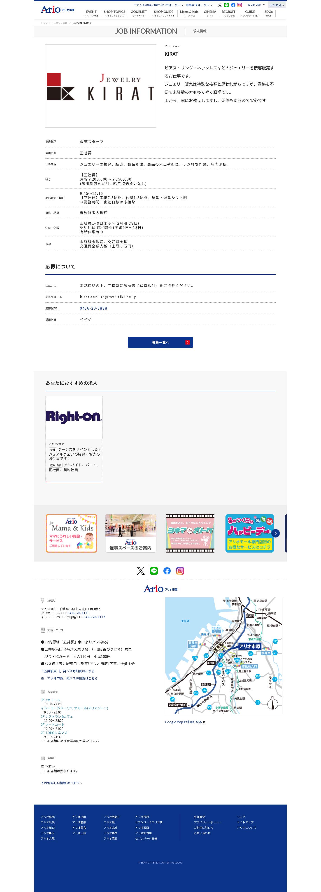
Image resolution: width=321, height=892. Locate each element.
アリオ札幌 (48, 822)
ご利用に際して (203, 827)
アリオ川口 (48, 827)
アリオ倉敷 (79, 822)
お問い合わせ (202, 833)
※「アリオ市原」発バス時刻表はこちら (69, 678)
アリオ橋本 (111, 833)
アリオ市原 (142, 817)
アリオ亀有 (48, 833)
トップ (44, 22)
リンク (241, 817)
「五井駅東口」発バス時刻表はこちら (68, 671)
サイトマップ (245, 822)
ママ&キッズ (189, 13)
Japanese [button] (254, 4)
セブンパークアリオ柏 (149, 822)
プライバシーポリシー (207, 822)
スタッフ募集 (228, 13)
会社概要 (199, 817)
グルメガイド (139, 13)
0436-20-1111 (78, 613)
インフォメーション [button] (250, 13)
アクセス (277, 5)
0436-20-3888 (93, 308)
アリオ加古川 (143, 833)
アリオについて (246, 827)
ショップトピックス (114, 13)
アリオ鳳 (109, 822)
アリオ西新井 (112, 817)
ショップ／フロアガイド (163, 13)
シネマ (210, 13)
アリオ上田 (79, 817)
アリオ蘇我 (48, 817)
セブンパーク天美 (146, 838)
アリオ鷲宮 (79, 827)
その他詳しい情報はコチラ (61, 783)
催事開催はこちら (199, 5)
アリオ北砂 (111, 827)
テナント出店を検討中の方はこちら (158, 5)
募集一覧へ (160, 342)
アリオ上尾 (79, 833)
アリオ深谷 (111, 838)
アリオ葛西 (142, 827)
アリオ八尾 (48, 838)
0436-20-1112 (94, 617)
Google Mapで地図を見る (185, 722)
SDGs (269, 13)
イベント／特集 (91, 13)
